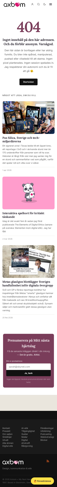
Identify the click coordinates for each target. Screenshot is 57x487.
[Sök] (38, 4)
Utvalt (5, 440)
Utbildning (45, 431)
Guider (24, 434)
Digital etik (7, 446)
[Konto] (32, 4)
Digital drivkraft (25, 441)
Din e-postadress (14, 361)
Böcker (43, 440)
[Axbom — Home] (14, 4)
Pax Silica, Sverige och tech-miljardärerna (21, 139)
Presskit (6, 431)
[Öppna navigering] (50, 4)
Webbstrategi (47, 437)
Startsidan (28, 82)
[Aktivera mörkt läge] (44, 4)
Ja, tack (28, 373)
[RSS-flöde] (48, 461)
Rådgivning (27, 446)
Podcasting (46, 434)
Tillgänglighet (28, 431)
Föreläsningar (47, 428)
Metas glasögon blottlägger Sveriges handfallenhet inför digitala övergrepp (27, 283)
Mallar (24, 437)
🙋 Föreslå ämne (42, 481)
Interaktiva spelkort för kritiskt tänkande (23, 215)
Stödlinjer (7, 437)
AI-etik (24, 428)
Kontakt (6, 428)
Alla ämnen (7, 443)
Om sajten (7, 434)
